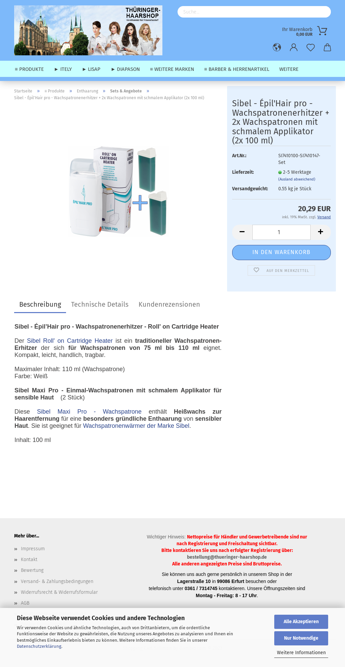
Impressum (33, 549)
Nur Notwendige (301, 638)
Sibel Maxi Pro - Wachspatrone (89, 411)
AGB (25, 603)
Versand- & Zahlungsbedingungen (57, 581)
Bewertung (32, 570)
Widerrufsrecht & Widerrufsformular (59, 592)
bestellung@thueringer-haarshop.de (227, 557)
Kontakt (29, 559)
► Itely (63, 69)
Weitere (289, 69)
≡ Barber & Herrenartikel (236, 69)
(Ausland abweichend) (296, 179)
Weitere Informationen (301, 653)
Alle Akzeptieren (301, 621)
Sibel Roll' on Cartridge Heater (70, 340)
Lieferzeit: (243, 172)
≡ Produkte (29, 69)
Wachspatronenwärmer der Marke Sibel (136, 425)
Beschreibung (40, 304)
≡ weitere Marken (172, 69)
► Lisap (91, 69)
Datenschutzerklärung (39, 646)
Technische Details (99, 304)
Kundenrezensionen (169, 304)
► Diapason (125, 69)
